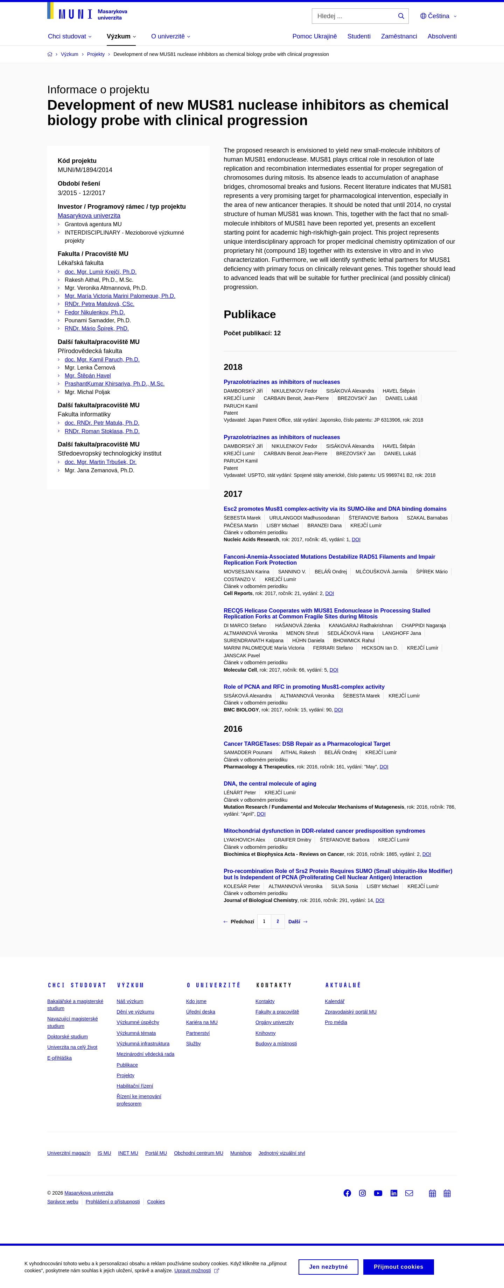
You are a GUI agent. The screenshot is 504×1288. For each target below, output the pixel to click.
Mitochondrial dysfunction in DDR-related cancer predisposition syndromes (324, 831)
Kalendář (334, 1001)
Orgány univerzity (274, 1022)
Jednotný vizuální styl (282, 1153)
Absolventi (442, 36)
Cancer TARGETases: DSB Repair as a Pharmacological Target (307, 744)
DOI (356, 539)
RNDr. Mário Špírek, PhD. (97, 328)
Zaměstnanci (399, 36)
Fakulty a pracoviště (277, 1012)
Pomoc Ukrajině (315, 36)
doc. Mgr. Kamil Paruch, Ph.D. (102, 360)
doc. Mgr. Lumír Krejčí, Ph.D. (100, 272)
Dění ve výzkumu (135, 1012)
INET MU (128, 1153)
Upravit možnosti (196, 1272)
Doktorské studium (67, 1036)
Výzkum (130, 985)
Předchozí (239, 921)
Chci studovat (76, 985)
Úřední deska (200, 1012)
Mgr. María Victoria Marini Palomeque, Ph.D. (120, 296)
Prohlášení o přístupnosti (113, 1201)
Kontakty (264, 1001)
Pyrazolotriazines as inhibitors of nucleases (282, 382)
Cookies (156, 1201)
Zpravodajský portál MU (351, 1012)
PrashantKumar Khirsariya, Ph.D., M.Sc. (114, 384)
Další (297, 921)
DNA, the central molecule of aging (270, 784)
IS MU (104, 1153)
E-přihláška (59, 1058)
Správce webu (62, 1201)
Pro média (336, 1022)
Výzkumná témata (136, 1033)
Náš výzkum (130, 1001)
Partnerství (198, 1033)
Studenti (359, 36)
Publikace (127, 1065)
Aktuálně (343, 985)
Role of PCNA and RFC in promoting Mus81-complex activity (304, 687)
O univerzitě (213, 985)
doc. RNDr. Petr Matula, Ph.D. (102, 423)
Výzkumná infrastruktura (143, 1043)
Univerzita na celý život (72, 1047)
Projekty (125, 1075)
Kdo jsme (196, 1001)
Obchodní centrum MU (198, 1153)
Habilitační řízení (135, 1086)
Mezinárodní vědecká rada (145, 1054)
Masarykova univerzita (89, 215)
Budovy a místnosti (276, 1043)
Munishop (241, 1153)
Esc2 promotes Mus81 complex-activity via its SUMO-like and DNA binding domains (335, 509)
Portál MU (156, 1153)
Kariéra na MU (202, 1022)
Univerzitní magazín (69, 1153)
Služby (193, 1043)
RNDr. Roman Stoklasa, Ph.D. (102, 431)
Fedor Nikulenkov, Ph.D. (95, 312)
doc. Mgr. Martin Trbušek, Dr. (100, 462)
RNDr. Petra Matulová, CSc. (99, 304)
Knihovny (265, 1033)
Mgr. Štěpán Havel (88, 376)
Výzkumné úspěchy (138, 1022)
